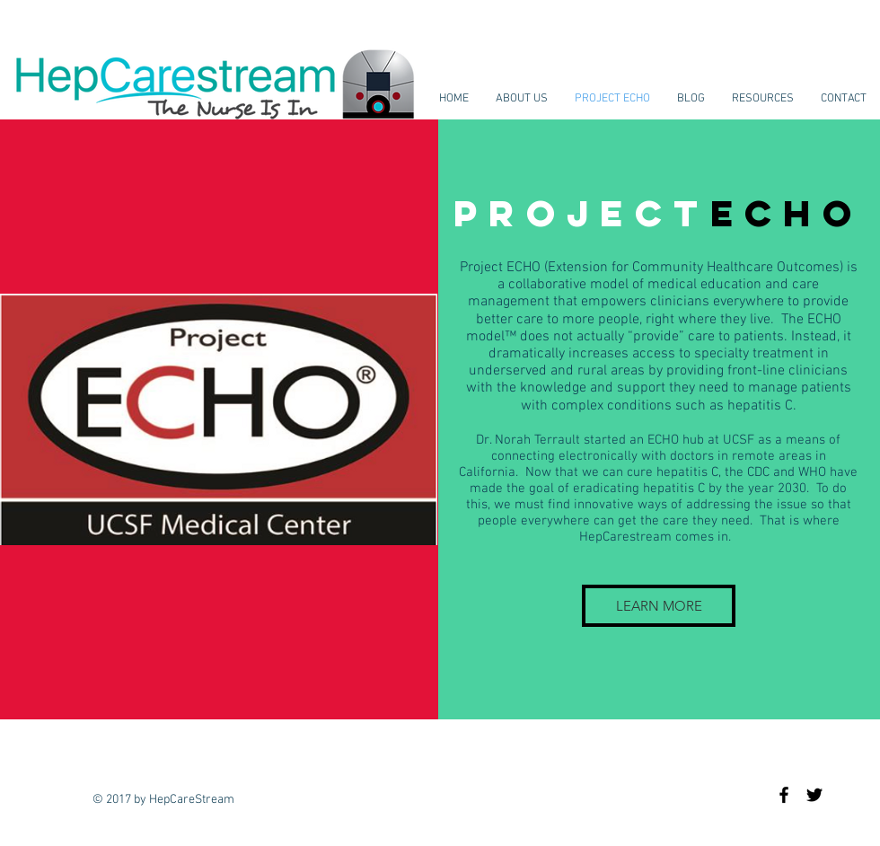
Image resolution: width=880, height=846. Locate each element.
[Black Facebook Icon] (784, 795)
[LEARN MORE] (658, 606)
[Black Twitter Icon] (814, 795)
